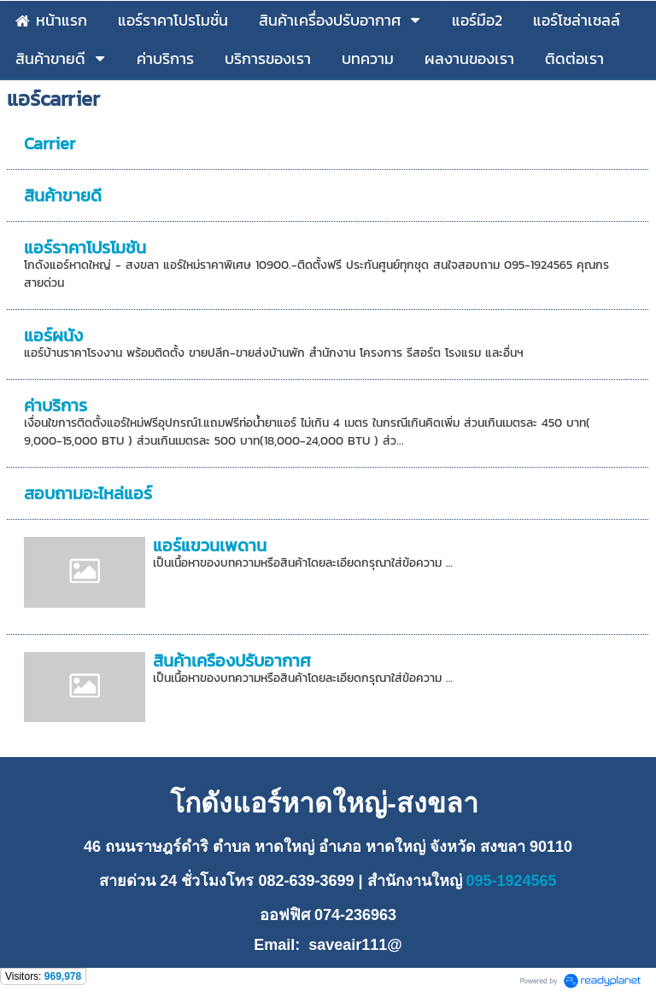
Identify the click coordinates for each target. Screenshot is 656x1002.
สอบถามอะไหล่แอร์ (88, 493)
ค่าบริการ (55, 405)
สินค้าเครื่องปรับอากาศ (232, 660)
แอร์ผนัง (53, 335)
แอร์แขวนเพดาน (209, 545)
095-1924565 (509, 880)
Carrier (49, 143)
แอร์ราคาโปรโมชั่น (85, 247)
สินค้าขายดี (63, 195)
